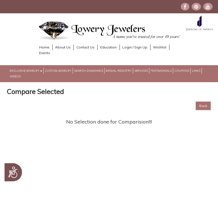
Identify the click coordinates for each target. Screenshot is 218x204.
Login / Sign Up (134, 47)
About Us (63, 47)
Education (108, 47)
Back (203, 106)
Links (196, 71)
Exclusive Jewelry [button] (26, 71)
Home (44, 47)
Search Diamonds (88, 71)
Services (141, 71)
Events (44, 53)
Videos (15, 76)
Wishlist (159, 47)
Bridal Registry (119, 71)
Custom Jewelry (58, 71)
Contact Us (85, 47)
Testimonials (161, 71)
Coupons (181, 71)
